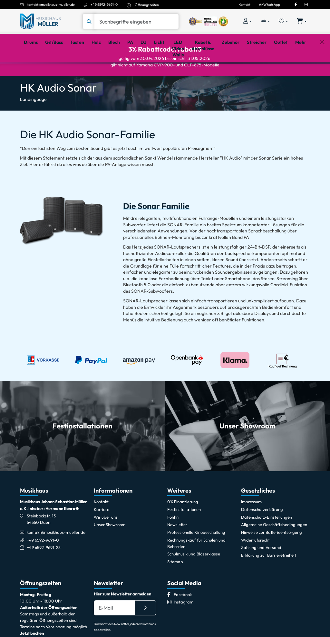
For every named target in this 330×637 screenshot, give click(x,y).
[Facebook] (296, 4)
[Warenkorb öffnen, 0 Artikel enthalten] (302, 21)
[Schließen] (322, 71)
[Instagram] (306, 4)
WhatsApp (269, 4)
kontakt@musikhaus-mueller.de (51, 4)
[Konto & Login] (247, 21)
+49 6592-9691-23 (44, 573)
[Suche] (136, 21)
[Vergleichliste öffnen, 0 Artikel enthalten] (265, 21)
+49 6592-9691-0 (104, 4)
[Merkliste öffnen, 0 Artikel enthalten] (283, 21)
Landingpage (33, 125)
